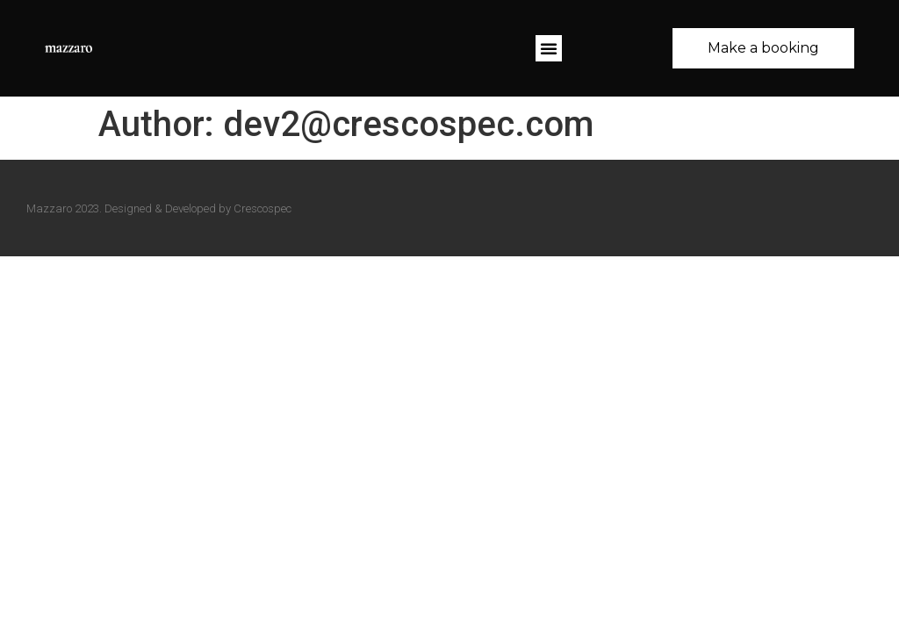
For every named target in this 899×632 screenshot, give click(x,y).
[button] (549, 48)
